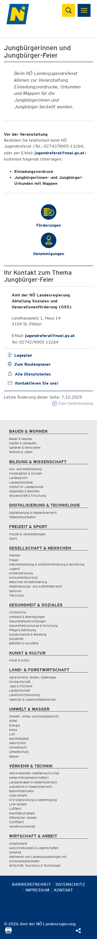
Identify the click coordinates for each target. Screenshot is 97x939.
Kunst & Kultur (19, 660)
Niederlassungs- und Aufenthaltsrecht (35, 586)
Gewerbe (15, 852)
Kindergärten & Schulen (25, 473)
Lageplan (23, 355)
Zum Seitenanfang (72, 403)
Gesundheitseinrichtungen (27, 621)
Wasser (14, 756)
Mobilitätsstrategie (22, 813)
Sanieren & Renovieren (25, 447)
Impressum (37, 890)
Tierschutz (16, 595)
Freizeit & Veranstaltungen (27, 534)
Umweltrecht (18, 747)
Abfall (13, 721)
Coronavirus (17, 612)
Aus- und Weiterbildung (25, 469)
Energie (14, 725)
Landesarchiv (18, 478)
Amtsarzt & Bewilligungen (27, 617)
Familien (14, 555)
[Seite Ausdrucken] (8, 931)
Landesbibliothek (21, 482)
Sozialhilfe (16, 639)
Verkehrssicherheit (22, 826)
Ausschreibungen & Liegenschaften (33, 848)
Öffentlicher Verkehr (23, 818)
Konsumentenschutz (23, 577)
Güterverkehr (18, 795)
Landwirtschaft (19, 690)
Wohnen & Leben (21, 452)
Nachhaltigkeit (19, 738)
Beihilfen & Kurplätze (23, 643)
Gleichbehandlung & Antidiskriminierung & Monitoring (46, 564)
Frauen (14, 560)
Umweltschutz (19, 752)
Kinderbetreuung (21, 573)
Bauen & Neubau (20, 439)
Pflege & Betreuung (22, 630)
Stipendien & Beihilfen (24, 491)
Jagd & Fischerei (20, 686)
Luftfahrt (15, 809)
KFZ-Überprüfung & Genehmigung (33, 800)
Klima (13, 730)
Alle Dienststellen (33, 374)
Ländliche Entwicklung (24, 695)
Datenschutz (70, 884)
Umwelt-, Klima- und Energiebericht (33, 716)
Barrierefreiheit (31, 884)
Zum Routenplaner (32, 364)
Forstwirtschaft (19, 682)
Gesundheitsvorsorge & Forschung (33, 626)
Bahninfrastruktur (21, 791)
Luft (12, 734)
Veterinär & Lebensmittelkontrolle (32, 699)
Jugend (14, 569)
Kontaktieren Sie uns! (36, 383)
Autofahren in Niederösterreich (30, 787)
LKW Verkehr (18, 804)
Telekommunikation (22, 517)
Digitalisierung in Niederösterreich (33, 513)
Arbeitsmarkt (18, 843)
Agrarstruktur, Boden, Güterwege (32, 677)
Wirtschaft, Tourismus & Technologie (34, 865)
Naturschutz (17, 743)
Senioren (15, 591)
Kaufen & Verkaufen (22, 443)
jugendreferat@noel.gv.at (59, 152)
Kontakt (63, 890)
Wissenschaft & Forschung (27, 496)
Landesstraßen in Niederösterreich (33, 782)
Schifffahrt (16, 822)
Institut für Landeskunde (26, 487)
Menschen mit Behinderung (28, 582)
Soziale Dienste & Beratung (28, 634)
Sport (13, 538)
